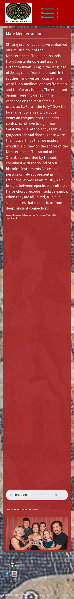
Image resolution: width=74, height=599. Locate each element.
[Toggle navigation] (49, 13)
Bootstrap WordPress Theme (45, 595)
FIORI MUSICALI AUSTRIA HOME (20, 595)
